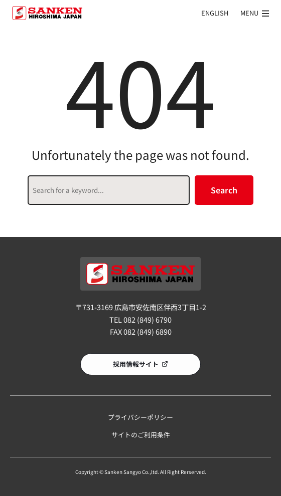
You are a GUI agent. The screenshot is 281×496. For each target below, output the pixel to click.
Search (224, 190)
